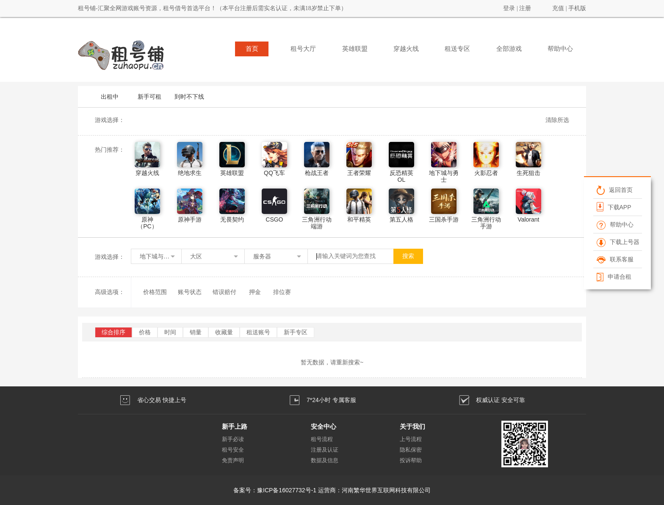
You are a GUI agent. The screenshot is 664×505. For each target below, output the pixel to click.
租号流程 (322, 439)
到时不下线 (189, 96)
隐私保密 (411, 450)
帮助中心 (560, 48)
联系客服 (614, 259)
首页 (252, 48)
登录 (509, 8)
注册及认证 (324, 450)
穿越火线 (406, 48)
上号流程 (411, 439)
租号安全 (233, 450)
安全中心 (323, 426)
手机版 (577, 8)
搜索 (408, 256)
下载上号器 (617, 241)
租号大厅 (303, 48)
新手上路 (234, 426)
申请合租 (613, 276)
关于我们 (412, 426)
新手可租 (149, 96)
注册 (525, 8)
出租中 (110, 96)
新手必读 (233, 439)
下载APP (613, 207)
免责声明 (233, 460)
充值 (558, 8)
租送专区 (457, 48)
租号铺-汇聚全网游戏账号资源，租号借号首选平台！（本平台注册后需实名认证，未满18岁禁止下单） (212, 8)
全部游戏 (509, 48)
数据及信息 (324, 460)
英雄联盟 (355, 48)
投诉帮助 (411, 460)
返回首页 (614, 189)
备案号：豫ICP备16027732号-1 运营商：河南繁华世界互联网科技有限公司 (332, 490)
